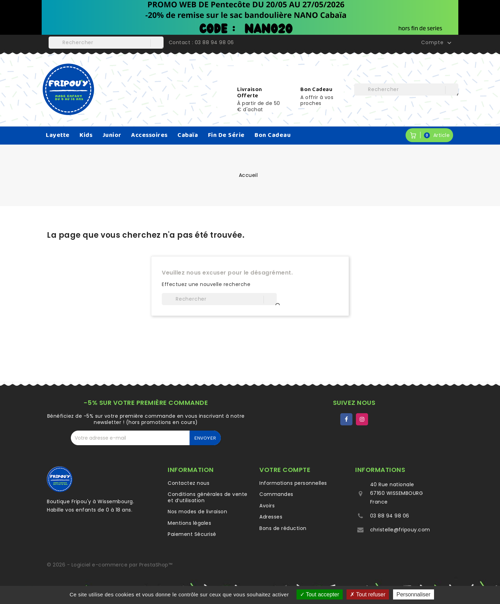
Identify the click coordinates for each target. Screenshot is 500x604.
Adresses (270, 516)
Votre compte (284, 469)
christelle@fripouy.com (400, 529)
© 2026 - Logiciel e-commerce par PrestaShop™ (109, 564)
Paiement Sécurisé (192, 534)
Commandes (276, 494)
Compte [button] (437, 43)
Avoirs (267, 505)
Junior (112, 135)
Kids (86, 135)
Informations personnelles (293, 483)
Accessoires (149, 135)
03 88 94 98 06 (389, 515)
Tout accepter (319, 594)
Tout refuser (367, 594)
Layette (58, 135)
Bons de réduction (283, 528)
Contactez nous (188, 483)
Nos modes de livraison (197, 511)
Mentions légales (189, 523)
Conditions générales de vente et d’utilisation (208, 497)
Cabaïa (187, 135)
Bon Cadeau (273, 135)
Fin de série (226, 135)
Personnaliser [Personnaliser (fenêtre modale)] (414, 594)
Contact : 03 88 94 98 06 (201, 42)
